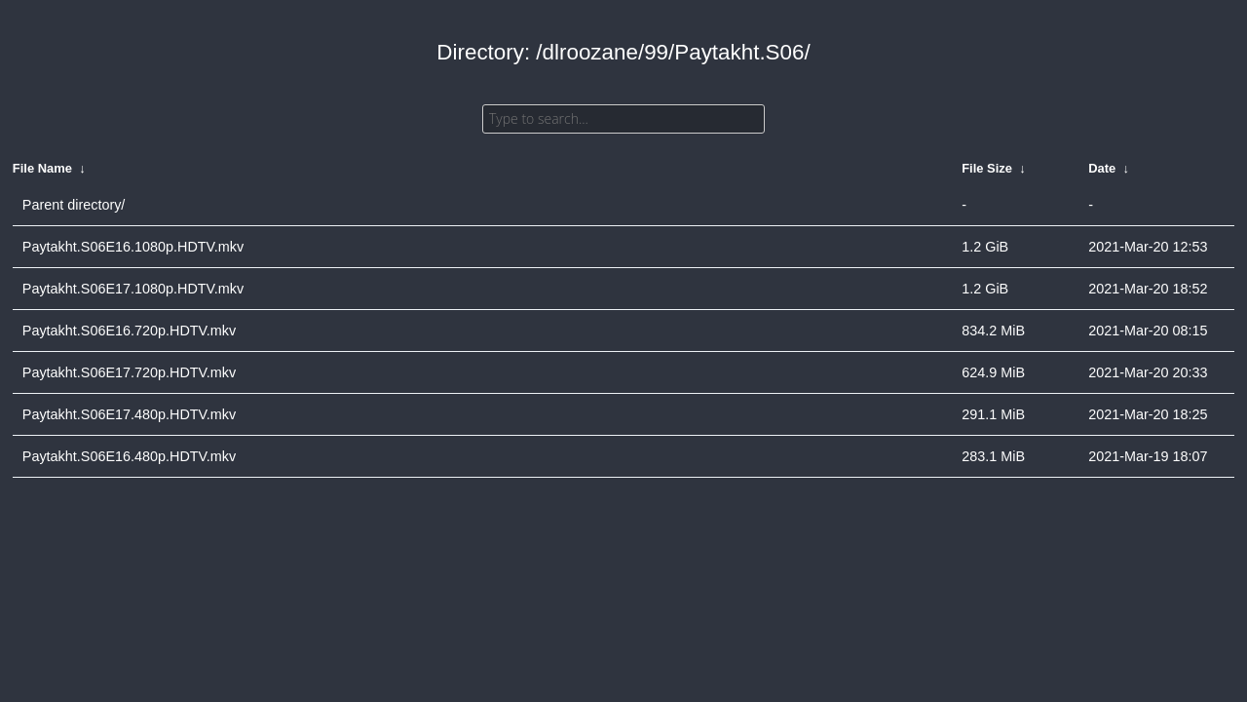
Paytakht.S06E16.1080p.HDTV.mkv (133, 246)
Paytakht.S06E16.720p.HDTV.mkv (129, 330)
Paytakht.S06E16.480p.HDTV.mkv (129, 456)
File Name (42, 168)
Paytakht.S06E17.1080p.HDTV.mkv (133, 288)
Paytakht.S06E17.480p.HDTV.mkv (129, 414)
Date (1101, 168)
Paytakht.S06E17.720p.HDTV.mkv (129, 372)
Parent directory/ (74, 205)
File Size (987, 168)
